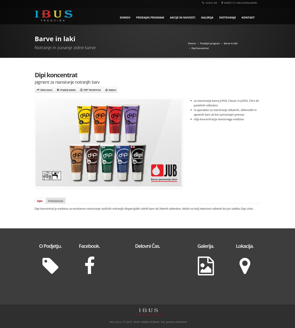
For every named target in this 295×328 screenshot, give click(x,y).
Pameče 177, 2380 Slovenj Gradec (239, 3)
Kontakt (248, 17)
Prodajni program (150, 17)
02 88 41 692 (209, 3)
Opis (40, 201)
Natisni (112, 90)
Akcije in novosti (182, 17)
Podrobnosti (55, 201)
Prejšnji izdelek (68, 90)
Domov (125, 17)
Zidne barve (46, 90)
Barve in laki (231, 43)
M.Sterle (154, 322)
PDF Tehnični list (92, 90)
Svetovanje (227, 17)
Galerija (207, 17)
